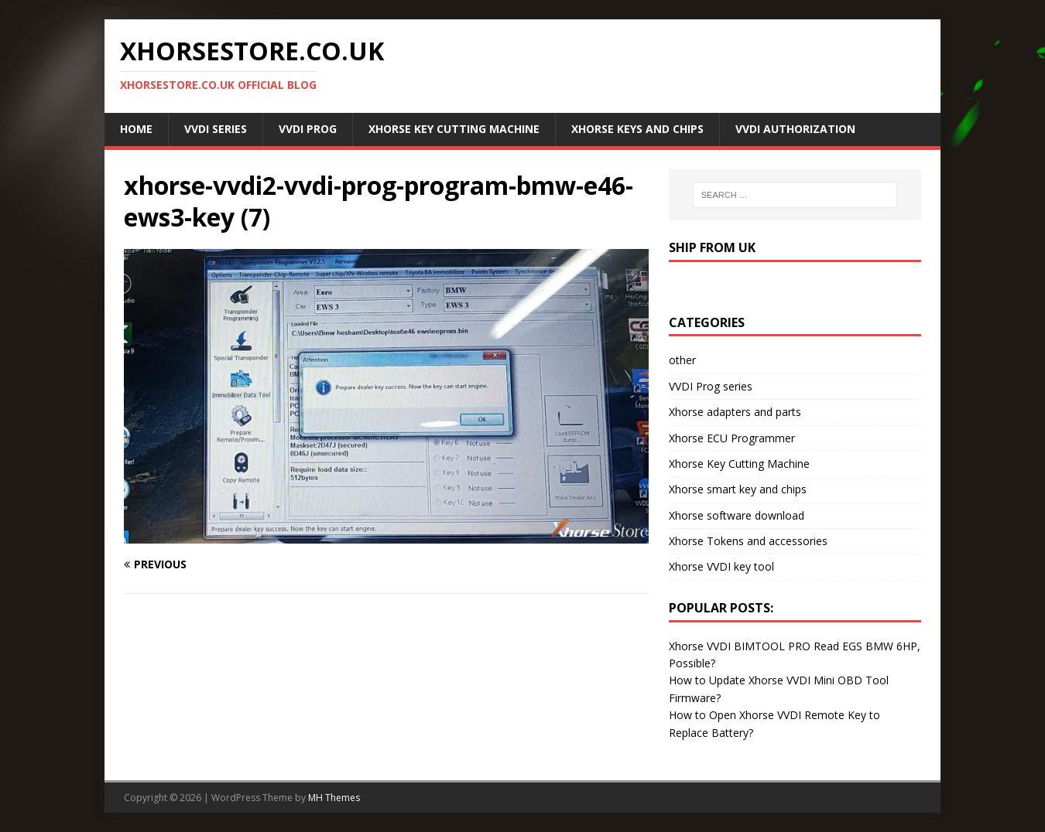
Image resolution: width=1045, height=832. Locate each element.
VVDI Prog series (710, 386)
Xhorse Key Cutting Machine (454, 128)
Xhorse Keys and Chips (637, 128)
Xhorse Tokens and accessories (748, 541)
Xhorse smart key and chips (738, 489)
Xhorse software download (736, 515)
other (682, 360)
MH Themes (334, 797)
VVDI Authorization (795, 128)
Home (136, 128)
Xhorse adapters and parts (735, 411)
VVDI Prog (308, 128)
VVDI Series (215, 128)
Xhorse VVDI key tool (721, 566)
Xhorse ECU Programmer (732, 438)
